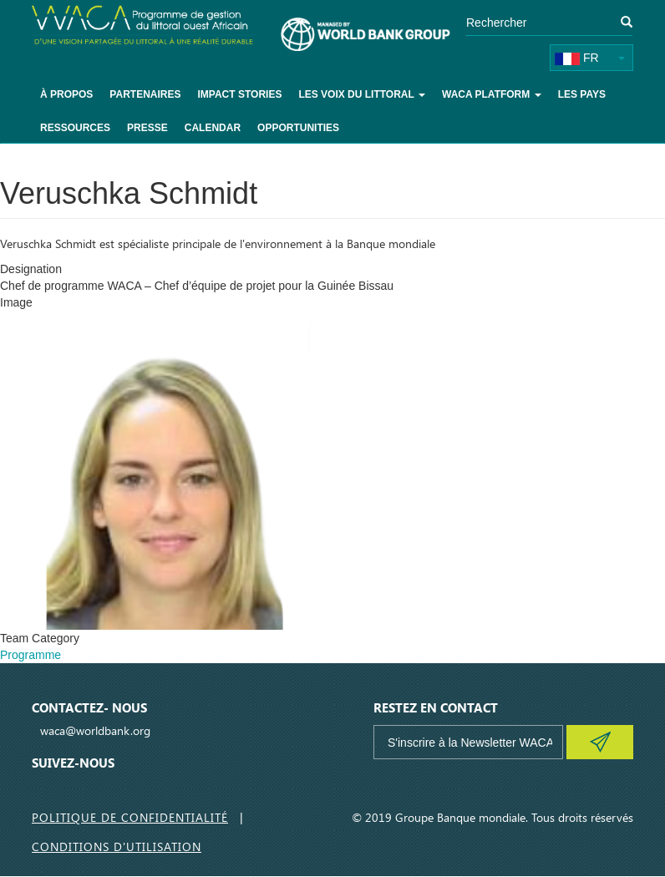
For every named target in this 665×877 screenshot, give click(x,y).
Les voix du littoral (361, 94)
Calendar (213, 128)
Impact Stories (239, 94)
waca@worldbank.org (95, 730)
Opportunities (298, 128)
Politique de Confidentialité (130, 817)
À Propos (66, 94)
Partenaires (144, 94)
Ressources (75, 128)
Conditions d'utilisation (116, 846)
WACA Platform (491, 94)
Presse (147, 128)
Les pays (582, 94)
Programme (30, 655)
